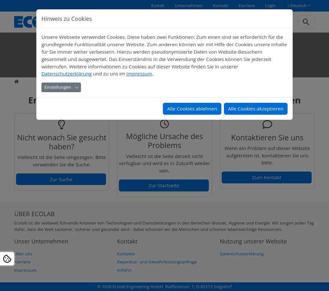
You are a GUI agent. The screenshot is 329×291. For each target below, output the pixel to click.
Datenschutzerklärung (66, 73)
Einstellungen (57, 87)
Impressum (139, 73)
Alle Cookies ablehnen (192, 108)
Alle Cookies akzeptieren (255, 108)
